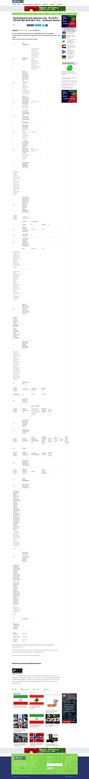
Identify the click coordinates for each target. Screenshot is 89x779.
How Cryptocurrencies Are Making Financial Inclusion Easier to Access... (70, 78)
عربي (69, 1)
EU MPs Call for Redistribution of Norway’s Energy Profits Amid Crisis (36, 744)
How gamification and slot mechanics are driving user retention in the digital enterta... (70, 81)
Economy (50, 13)
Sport (72, 13)
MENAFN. (21, 776)
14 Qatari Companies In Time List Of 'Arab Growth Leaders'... (71, 32)
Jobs (31, 768)
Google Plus (69, 763)
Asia (32, 13)
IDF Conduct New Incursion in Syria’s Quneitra (52, 725)
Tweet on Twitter (38, 25)
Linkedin (69, 767)
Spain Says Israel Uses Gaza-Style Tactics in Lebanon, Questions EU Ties (52, 711)
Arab (27, 13)
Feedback (32, 770)
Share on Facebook (30, 25)
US (15, 13)
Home (14, 4)
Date (14, 24)
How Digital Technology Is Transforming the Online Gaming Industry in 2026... (69, 84)
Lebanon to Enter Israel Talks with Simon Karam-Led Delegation (36, 707)
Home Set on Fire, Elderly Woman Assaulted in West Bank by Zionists (20, 730)
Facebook (69, 760)
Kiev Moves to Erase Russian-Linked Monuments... (71, 57)
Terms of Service (33, 760)
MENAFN (15, 30)
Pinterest (69, 765)
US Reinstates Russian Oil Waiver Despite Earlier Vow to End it (52, 745)
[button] (72, 1)
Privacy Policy (33, 761)
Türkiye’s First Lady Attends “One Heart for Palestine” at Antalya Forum (20, 745)
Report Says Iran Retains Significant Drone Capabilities (20, 706)
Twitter (68, 761)
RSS (68, 768)
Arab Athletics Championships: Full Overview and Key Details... (68, 87)
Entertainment (63, 13)
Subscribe (50, 768)
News (19, 4)
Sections (59, 4)
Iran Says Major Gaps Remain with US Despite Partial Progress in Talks (36, 726)
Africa (38, 13)
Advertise (32, 765)
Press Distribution (27, 4)
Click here (22, 768)
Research (45, 4)
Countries (52, 4)
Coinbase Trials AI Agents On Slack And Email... (71, 36)
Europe (22, 13)
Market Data (37, 4)
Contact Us (32, 763)
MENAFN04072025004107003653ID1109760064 (26, 663)
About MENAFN (33, 767)
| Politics (43, 13)
